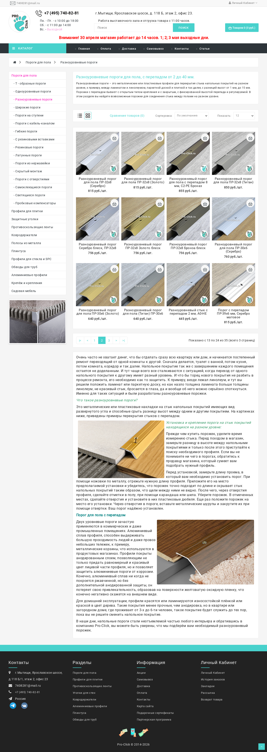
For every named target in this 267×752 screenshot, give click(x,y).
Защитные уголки (24, 219)
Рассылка (208, 692)
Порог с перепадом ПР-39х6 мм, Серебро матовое (233, 313)
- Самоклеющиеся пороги (31, 187)
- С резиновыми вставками (33, 139)
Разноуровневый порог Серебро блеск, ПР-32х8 (97, 246)
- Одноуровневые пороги (31, 91)
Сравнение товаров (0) (127, 115)
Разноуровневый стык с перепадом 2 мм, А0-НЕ (188, 312)
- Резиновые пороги (27, 147)
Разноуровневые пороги (79, 62)
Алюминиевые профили (29, 275)
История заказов (213, 679)
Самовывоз (155, 48)
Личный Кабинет (213, 672)
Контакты (182, 48)
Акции (141, 672)
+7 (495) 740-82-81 (27, 692)
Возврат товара (212, 699)
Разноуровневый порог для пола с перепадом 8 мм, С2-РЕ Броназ (188, 182)
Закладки (208, 686)
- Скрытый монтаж (26, 171)
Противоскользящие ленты (32, 227)
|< (80, 340)
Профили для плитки (27, 211)
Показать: (224, 115)
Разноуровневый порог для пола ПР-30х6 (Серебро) (233, 247)
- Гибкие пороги (24, 131)
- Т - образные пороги (28, 83)
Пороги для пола (38, 62)
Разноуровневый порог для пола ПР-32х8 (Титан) (233, 180)
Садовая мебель (23, 291)
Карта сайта (145, 706)
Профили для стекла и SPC (31, 259)
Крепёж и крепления (26, 283)
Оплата (106, 48)
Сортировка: (163, 115)
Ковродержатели (24, 235)
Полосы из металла (26, 243)
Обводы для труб (24, 267)
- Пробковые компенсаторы (33, 203)
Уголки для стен (84, 692)
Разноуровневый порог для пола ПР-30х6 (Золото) (97, 312)
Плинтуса (18, 251)
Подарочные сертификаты (155, 712)
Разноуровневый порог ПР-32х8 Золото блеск (143, 246)
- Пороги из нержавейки (30, 163)
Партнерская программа (154, 719)
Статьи (204, 48)
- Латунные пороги (26, 155)
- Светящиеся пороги (28, 195)
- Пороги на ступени (27, 115)
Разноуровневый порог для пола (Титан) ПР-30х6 (143, 312)
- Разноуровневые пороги (31, 99)
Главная (84, 48)
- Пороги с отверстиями (30, 179)
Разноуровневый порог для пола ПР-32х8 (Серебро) (97, 182)
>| (123, 340)
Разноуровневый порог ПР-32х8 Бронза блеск (188, 246)
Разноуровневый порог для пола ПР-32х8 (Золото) (143, 180)
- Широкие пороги (26, 107)
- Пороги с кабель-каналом (33, 123)
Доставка (129, 48)
